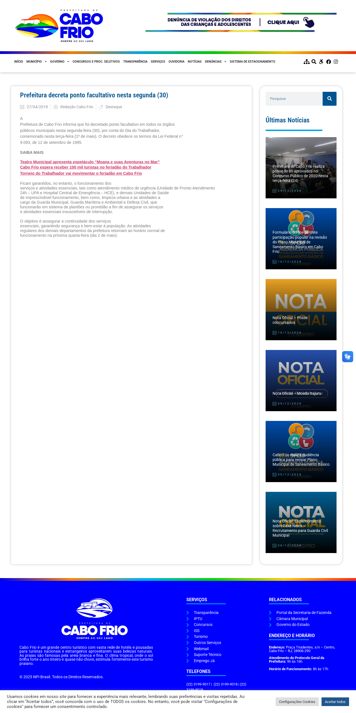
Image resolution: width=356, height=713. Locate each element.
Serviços (158, 61)
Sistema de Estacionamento (252, 61)
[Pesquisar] (330, 99)
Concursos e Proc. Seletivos (96, 61)
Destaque (114, 107)
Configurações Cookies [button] (297, 702)
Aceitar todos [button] (335, 702)
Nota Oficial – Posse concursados (290, 320)
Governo (59, 62)
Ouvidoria (176, 61)
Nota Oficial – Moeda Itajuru (297, 393)
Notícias (195, 61)
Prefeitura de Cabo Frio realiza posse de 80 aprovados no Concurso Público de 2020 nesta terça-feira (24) (300, 173)
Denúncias (215, 62)
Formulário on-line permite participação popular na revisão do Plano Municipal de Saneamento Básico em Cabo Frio (300, 242)
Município (36, 62)
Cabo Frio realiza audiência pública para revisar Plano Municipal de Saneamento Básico (301, 460)
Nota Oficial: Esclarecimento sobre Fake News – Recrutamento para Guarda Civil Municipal (300, 528)
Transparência (135, 61)
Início (18, 61)
